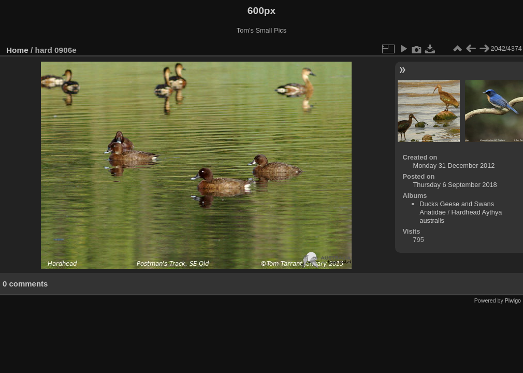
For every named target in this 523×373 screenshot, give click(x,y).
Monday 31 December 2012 (454, 165)
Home (17, 50)
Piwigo (513, 300)
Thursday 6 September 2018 (455, 185)
